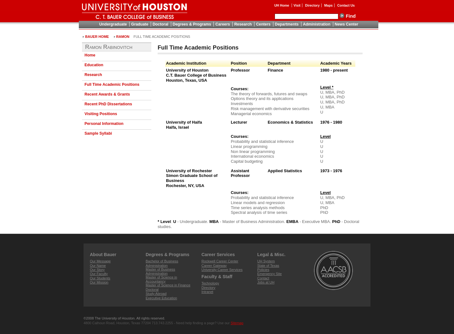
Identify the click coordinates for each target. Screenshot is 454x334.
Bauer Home (97, 36)
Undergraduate (113, 24)
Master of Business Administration (160, 271)
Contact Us (346, 5)
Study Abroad (156, 294)
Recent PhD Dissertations (108, 104)
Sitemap (236, 323)
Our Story (97, 270)
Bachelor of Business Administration (162, 263)
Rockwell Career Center (219, 261)
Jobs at (265, 282)
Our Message (100, 261)
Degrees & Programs (192, 24)
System (266, 261)
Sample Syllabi (98, 133)
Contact (263, 278)
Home (89, 55)
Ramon (123, 36)
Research (243, 24)
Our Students (100, 278)
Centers (263, 24)
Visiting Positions (100, 114)
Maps (328, 5)
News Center (346, 24)
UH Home (282, 5)
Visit (297, 5)
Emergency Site (269, 274)
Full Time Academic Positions (111, 84)
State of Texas (268, 265)
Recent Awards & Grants (107, 94)
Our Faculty (99, 274)
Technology (210, 283)
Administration (316, 24)
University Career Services (221, 270)
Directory (312, 5)
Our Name (98, 265)
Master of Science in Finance (168, 285)
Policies (263, 270)
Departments (287, 24)
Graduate (139, 24)
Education (93, 65)
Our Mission (99, 282)
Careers (222, 24)
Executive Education (161, 298)
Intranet (207, 292)
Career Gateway (214, 265)
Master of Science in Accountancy (161, 279)
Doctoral (160, 24)
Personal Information (103, 123)
